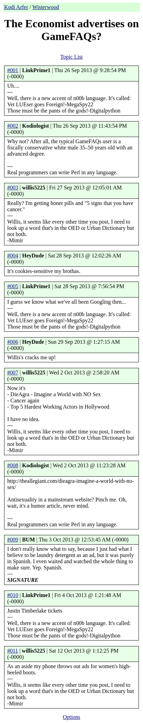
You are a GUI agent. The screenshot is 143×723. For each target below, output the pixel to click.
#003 (12, 187)
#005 (12, 286)
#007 (12, 372)
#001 (12, 70)
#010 (12, 595)
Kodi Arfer (16, 7)
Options (71, 717)
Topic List (71, 57)
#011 (12, 651)
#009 (12, 540)
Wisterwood (45, 7)
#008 (12, 465)
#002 (12, 126)
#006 (12, 342)
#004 (12, 255)
